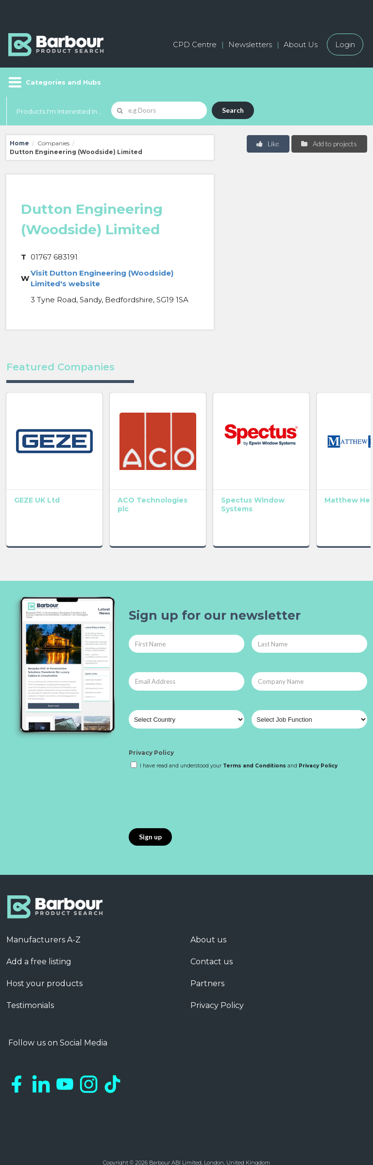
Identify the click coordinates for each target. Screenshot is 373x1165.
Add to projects (328, 143)
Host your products (44, 953)
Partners (207, 953)
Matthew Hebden (251, 474)
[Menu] (53, 82)
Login (345, 44)
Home (19, 143)
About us (208, 910)
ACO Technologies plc (112, 479)
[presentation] (202, 769)
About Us (301, 44)
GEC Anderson (326, 474)
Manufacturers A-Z (43, 910)
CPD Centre (195, 44)
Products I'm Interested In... (59, 111)
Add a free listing (38, 932)
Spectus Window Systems (177, 479)
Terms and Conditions (254, 735)
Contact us (211, 932)
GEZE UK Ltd (37, 470)
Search (233, 110)
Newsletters (250, 44)
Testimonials (30, 975)
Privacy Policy (151, 723)
